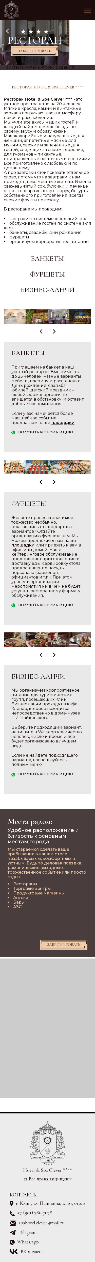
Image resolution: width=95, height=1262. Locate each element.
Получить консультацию (45, 432)
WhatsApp (28, 1242)
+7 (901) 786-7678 (34, 1213)
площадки (62, 422)
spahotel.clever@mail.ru (42, 1223)
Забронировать (34, 51)
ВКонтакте (32, 1252)
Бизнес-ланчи (47, 290)
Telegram (27, 1233)
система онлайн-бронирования (40, 67)
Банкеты (47, 259)
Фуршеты (47, 274)
